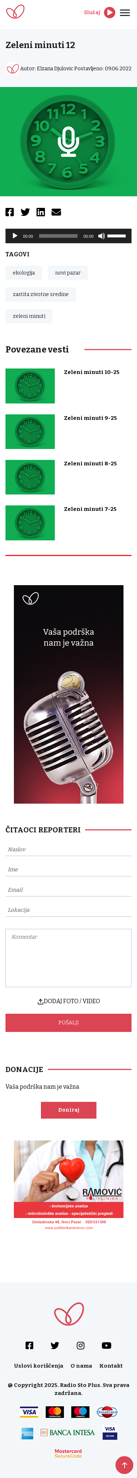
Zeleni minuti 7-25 (90, 509)
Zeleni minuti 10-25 (91, 372)
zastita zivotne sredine (41, 294)
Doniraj (68, 1110)
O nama (81, 1366)
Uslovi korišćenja (38, 1366)
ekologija (24, 273)
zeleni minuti (29, 316)
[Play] (15, 236)
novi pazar (68, 273)
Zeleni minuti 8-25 (90, 463)
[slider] (58, 236)
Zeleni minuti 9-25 (90, 418)
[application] (68, 236)
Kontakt (111, 1366)
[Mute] (101, 236)
